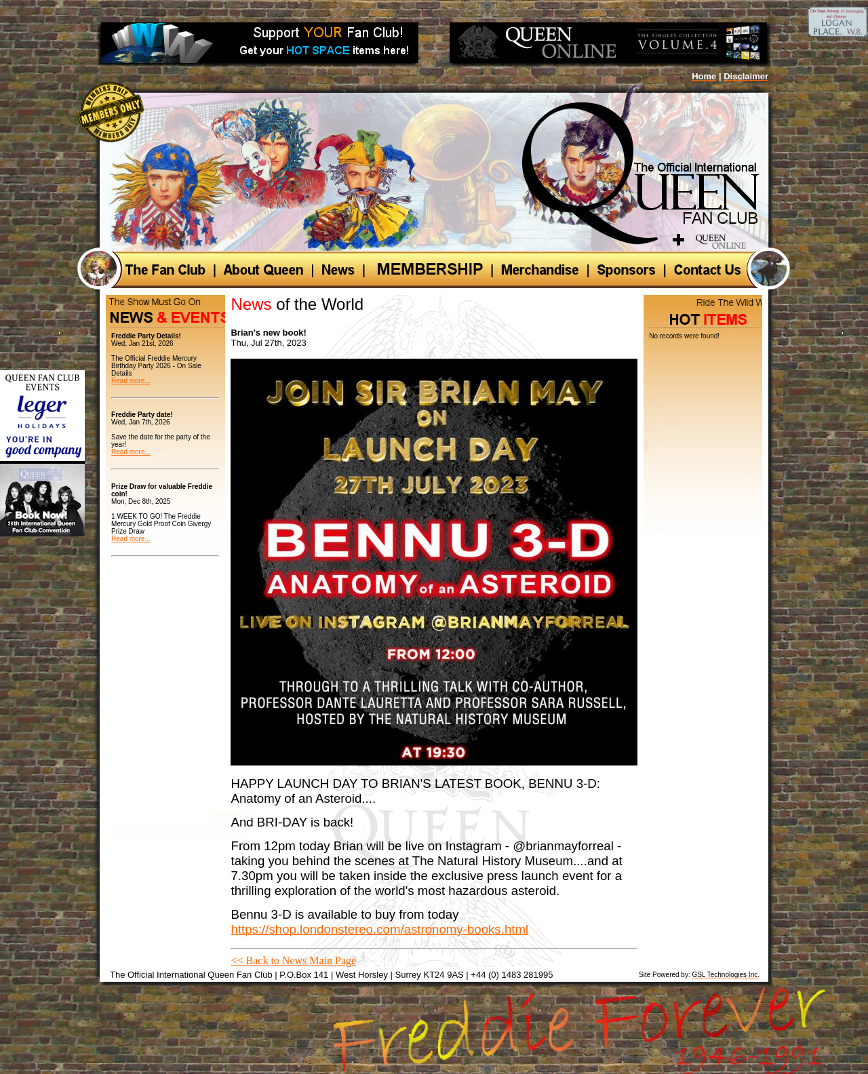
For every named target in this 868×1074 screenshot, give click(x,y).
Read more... (131, 380)
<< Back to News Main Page (293, 960)
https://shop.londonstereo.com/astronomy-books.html (379, 929)
